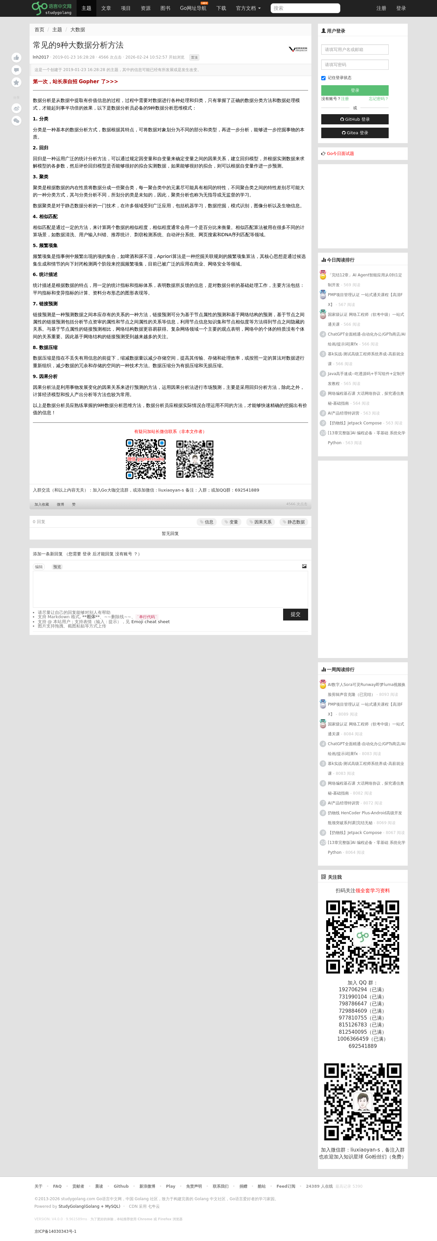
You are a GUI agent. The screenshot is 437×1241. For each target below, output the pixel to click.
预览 (57, 567)
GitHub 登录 (355, 119)
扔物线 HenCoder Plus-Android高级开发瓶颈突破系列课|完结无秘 (365, 818)
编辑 (39, 567)
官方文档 (248, 8)
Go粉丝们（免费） (385, 1157)
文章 (106, 8)
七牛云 (154, 1206)
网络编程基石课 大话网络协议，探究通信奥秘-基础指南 (366, 398)
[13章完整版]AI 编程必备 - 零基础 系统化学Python (366, 438)
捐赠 (243, 1186)
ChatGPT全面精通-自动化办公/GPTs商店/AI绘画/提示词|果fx (366, 339)
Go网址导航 (194, 6)
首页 (39, 30)
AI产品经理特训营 (343, 413)
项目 (126, 8)
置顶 (194, 57)
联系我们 (221, 1186)
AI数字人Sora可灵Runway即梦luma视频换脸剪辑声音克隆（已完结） (366, 689)
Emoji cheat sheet (151, 621)
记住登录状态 (336, 77)
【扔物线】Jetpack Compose (355, 423)
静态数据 (294, 521)
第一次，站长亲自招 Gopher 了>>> (75, 82)
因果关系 (261, 521)
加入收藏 (42, 504)
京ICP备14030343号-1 (56, 1231)
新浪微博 (147, 1186)
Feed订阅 (286, 1186)
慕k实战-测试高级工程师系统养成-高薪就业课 (366, 359)
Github (121, 1186)
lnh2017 (41, 57)
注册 (381, 8)
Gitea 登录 (355, 132)
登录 (401, 8)
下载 (221, 8)
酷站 (262, 1186)
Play (170, 1186)
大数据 (77, 30)
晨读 (99, 1186)
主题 (86, 8)
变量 (231, 521)
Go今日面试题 (340, 153)
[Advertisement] (367, 205)
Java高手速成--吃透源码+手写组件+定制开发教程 (366, 378)
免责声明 (194, 1186)
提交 (296, 614)
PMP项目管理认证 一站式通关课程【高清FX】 (365, 299)
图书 (165, 8)
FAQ (57, 1186)
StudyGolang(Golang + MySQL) (89, 1206)
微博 (60, 504)
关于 (38, 1186)
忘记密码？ (379, 98)
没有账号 (123, 553)
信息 (206, 521)
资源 (146, 8)
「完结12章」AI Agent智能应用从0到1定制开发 (365, 280)
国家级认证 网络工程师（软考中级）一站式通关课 (366, 319)
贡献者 (78, 1186)
